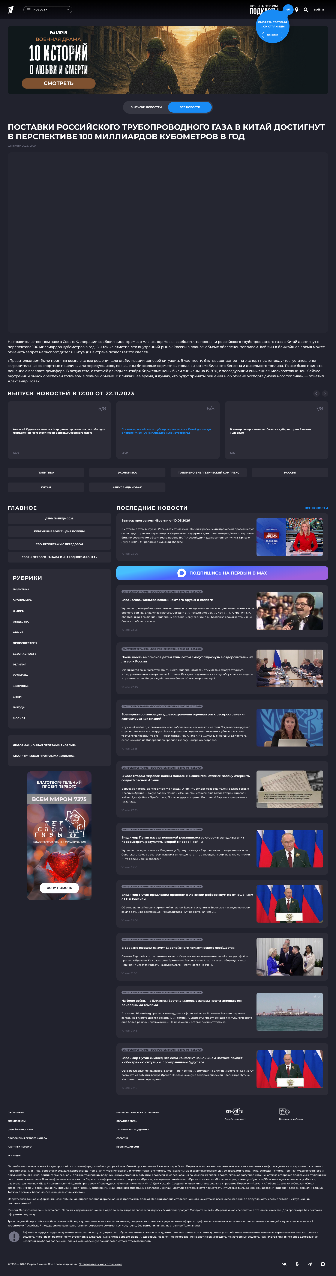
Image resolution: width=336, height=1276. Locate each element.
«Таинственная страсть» (125, 1187)
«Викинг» (50, 1187)
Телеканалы (191, 1225)
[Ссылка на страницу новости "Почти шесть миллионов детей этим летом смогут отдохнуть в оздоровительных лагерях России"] (222, 668)
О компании (16, 1112)
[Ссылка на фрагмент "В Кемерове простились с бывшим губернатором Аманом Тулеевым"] (276, 430)
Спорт (18, 696)
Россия (290, 472)
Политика (46, 472)
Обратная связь (126, 1121)
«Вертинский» (97, 1187)
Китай (46, 487)
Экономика (127, 472)
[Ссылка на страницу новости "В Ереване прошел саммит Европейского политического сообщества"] (222, 957)
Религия (19, 664)
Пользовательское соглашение (137, 1112)
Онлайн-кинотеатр (20, 1129)
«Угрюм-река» (32, 1187)
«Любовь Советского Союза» (284, 1183)
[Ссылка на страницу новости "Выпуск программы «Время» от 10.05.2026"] (222, 537)
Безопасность (24, 653)
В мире (18, 610)
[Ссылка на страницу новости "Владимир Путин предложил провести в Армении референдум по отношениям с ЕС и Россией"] (222, 904)
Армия (18, 632)
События (122, 1138)
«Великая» (80, 1187)
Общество (21, 621)
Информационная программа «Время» (44, 745)
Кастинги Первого (20, 1146)
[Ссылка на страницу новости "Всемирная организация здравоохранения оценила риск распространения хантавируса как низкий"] (222, 728)
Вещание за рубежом (291, 1114)
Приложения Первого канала (27, 1138)
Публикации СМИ (127, 1146)
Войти (319, 9)
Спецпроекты (17, 1121)
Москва (19, 718)
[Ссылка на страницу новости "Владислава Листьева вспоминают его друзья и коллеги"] (222, 611)
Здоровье (20, 686)
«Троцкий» (64, 1187)
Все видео (14, 1155)
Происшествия (25, 643)
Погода (19, 707)
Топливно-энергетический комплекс (208, 472)
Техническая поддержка (132, 1129)
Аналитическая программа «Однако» (44, 755)
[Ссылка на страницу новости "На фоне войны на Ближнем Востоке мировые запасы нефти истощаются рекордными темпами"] (222, 1012)
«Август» (257, 1183)
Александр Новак (127, 487)
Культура (20, 675)
